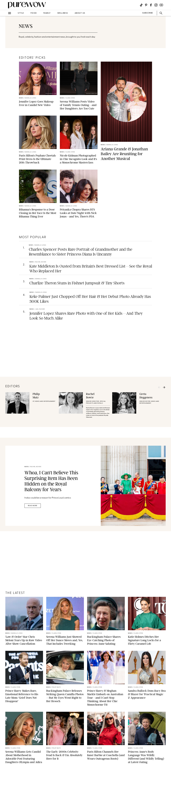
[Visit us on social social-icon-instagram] (156, 5)
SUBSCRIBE (147, 13)
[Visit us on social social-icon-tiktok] (141, 5)
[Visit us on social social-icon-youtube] (161, 5)
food (34, 13)
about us (80, 13)
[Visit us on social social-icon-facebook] (150, 5)
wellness (62, 13)
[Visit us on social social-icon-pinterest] (146, 5)
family (47, 13)
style (21, 13)
